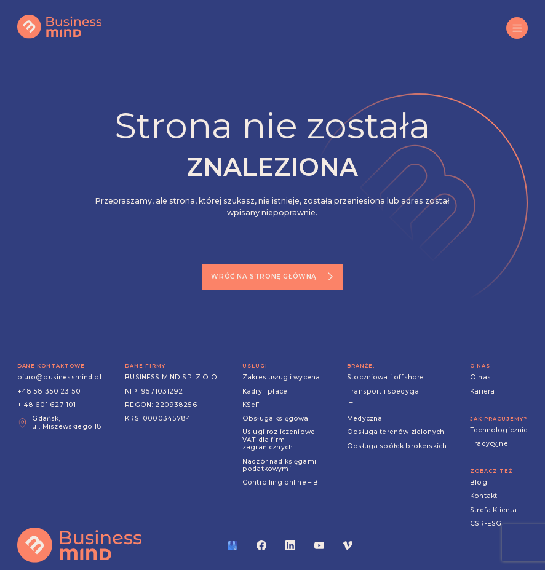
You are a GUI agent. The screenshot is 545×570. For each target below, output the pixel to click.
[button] (517, 28)
